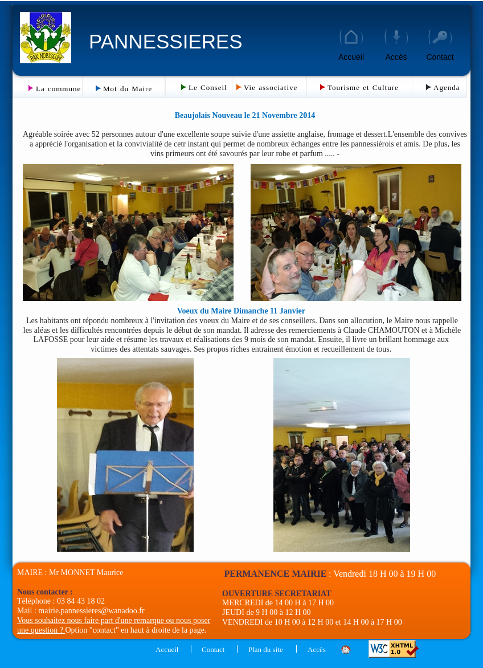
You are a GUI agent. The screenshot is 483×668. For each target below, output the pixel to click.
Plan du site (265, 649)
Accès (396, 57)
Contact (439, 57)
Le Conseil (208, 87)
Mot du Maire (127, 88)
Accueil (351, 57)
